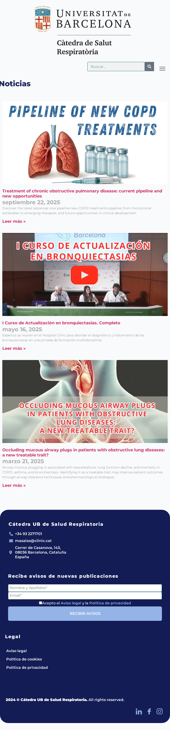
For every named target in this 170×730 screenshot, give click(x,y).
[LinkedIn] (138, 711)
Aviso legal (71, 603)
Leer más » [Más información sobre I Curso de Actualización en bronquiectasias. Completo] (14, 348)
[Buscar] (149, 66)
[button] (162, 68)
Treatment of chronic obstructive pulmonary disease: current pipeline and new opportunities (82, 193)
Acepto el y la (85, 603)
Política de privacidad (110, 603)
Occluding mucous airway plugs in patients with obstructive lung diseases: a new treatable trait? (83, 452)
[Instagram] (159, 711)
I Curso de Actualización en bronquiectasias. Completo (61, 322)
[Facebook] (149, 711)
